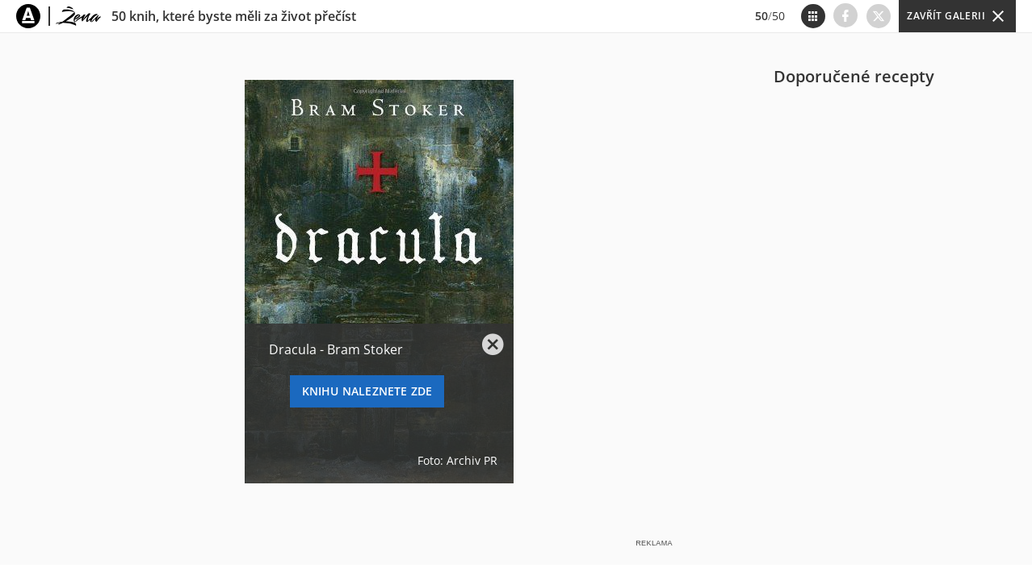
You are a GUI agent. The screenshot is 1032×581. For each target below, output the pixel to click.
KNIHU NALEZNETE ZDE (367, 391)
